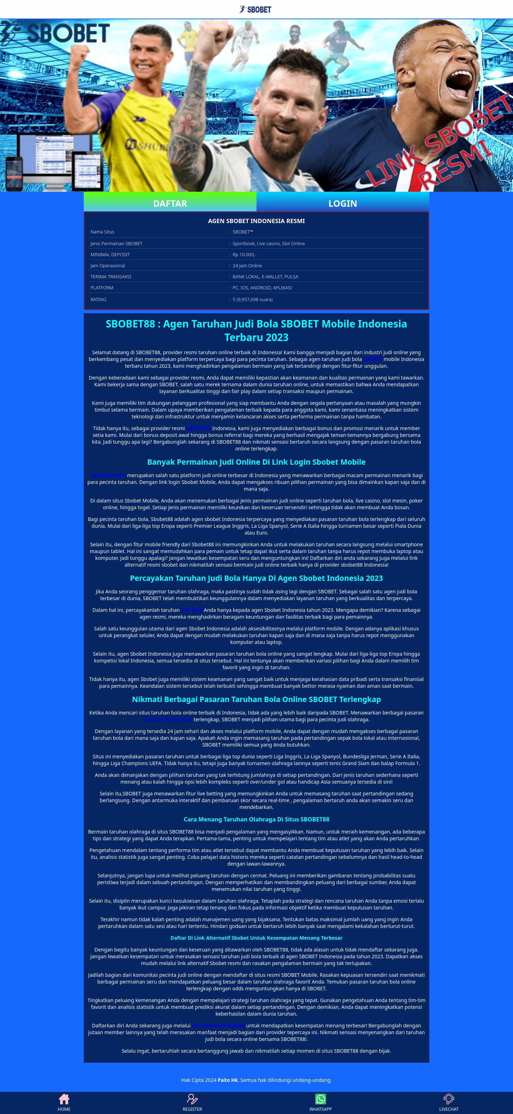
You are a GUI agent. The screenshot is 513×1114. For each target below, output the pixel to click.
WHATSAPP (321, 1103)
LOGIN (342, 203)
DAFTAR (170, 203)
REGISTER (192, 1103)
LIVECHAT (448, 1103)
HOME (64, 1103)
